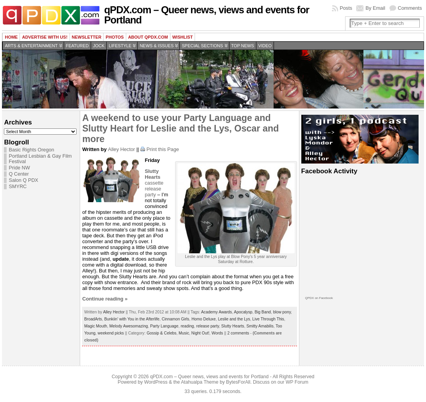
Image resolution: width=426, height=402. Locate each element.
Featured (77, 45)
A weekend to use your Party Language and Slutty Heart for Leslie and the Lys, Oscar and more (180, 128)
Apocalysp (243, 312)
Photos (115, 37)
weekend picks (111, 333)
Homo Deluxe (204, 319)
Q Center (19, 174)
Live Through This (268, 319)
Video (265, 45)
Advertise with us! (44, 37)
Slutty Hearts (232, 326)
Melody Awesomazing (128, 326)
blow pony (282, 312)
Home (11, 37)
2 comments (238, 333)
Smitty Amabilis (259, 326)
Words (217, 333)
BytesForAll (238, 382)
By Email (375, 8)
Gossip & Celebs (161, 333)
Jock (98, 45)
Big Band (262, 312)
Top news (242, 45)
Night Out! (200, 333)
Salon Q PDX (23, 180)
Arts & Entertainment (31, 45)
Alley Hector (121, 149)
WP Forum (297, 382)
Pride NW (19, 168)
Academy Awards (216, 312)
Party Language (164, 326)
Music (184, 333)
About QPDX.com (148, 37)
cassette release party (154, 182)
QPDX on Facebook (319, 298)
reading (187, 326)
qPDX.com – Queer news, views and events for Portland (206, 14)
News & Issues (157, 45)
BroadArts (93, 319)
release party (207, 326)
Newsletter (87, 37)
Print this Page (163, 149)
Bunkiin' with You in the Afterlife (131, 319)
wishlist (182, 37)
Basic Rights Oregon (31, 150)
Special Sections (202, 45)
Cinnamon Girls (176, 319)
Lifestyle (120, 45)
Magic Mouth (95, 326)
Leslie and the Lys (234, 319)
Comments (410, 8)
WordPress (156, 382)
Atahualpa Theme (199, 382)
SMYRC (18, 186)
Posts (346, 8)
